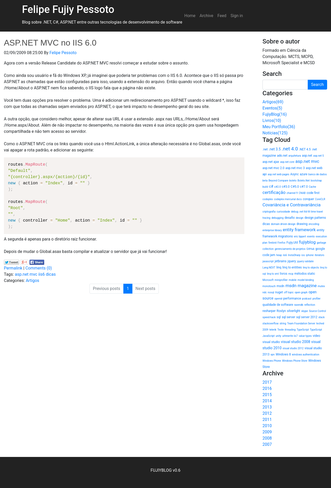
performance (292, 298)
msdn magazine (301, 285)
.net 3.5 (275, 149)
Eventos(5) (272, 108)
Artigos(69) (272, 101)
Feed (222, 15)
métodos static (305, 273)
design (300, 217)
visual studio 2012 (293, 348)
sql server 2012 (306, 317)
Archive (206, 15)
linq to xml (273, 273)
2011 (267, 419)
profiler (316, 298)
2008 (267, 438)
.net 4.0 (290, 149)
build (265, 186)
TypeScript (303, 329)
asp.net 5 (318, 155)
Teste (280, 329)
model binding (306, 280)
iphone (310, 255)
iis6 (41, 274)
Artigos (32, 280)
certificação (273, 192)
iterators (319, 255)
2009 (267, 431)
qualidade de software (277, 305)
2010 (267, 425)
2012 (267, 413)
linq (278, 267)
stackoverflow (270, 323)
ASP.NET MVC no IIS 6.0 (50, 42)
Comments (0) (38, 268)
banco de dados (318, 174)
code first (313, 193)
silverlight (293, 311)
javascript (268, 261)
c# (271, 186)
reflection (309, 304)
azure (303, 174)
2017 (267, 382)
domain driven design (283, 224)
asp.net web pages (278, 174)
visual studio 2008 (295, 342)
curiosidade (283, 211)
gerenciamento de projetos (290, 248)
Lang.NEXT (268, 267)
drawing (302, 224)
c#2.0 (277, 186)
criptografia (269, 211)
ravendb (298, 304)
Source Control (317, 311)
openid (278, 298)
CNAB (302, 193)
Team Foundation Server (301, 323)
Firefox (281, 242)
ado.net (282, 155)
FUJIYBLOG (161, 470)
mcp (291, 273)
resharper (269, 311)
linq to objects (311, 267)
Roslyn (281, 311)
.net (265, 149)
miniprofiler (281, 280)
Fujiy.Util (292, 242)
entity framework (299, 229)
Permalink (13, 268)
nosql (271, 292)
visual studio (271, 342)
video (316, 336)
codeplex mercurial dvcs (288, 199)
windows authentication (305, 354)
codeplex (267, 199)
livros (283, 273)
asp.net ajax (270, 162)
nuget (279, 292)
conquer (308, 199)
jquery (292, 261)
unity (278, 335)
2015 (267, 394)
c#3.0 (286, 186)
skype (304, 311)
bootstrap (316, 180)
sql (279, 317)
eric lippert (300, 236)
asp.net (307, 155)
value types (305, 335)
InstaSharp (294, 255)
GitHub (310, 248)
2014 (267, 400)
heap (279, 255)
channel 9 (292, 193)
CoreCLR (320, 199)
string (283, 323)
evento (311, 236)
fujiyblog (307, 242)
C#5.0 (295, 186)
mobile (292, 280)
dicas (51, 274)
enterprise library (272, 230)
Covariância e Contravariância (291, 204)
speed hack (269, 317)
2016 (267, 388)
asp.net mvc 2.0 (273, 168)
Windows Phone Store (294, 360)
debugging (278, 217)
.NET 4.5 (305, 149)
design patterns (315, 218)
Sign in (236, 15)
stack (321, 317)
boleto (293, 180)
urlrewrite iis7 (290, 335)
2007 (267, 444)
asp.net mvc (26, 274)
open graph (301, 292)
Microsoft (268, 280)
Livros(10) (271, 120)
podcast (306, 298)
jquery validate (305, 261)
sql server (288, 317)
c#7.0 (304, 186)
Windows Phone (271, 360)
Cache (312, 186)
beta (265, 180)
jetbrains (281, 261)
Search (317, 84)
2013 (267, 407)
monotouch (269, 286)
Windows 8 (283, 354)
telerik (272, 329)
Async (294, 174)
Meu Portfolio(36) (278, 126)
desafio (290, 218)
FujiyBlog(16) (274, 114)
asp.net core (287, 162)
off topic (289, 292)
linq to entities (292, 267)
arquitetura (294, 155)
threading (290, 329)
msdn (280, 286)
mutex (321, 286)
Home (189, 15)
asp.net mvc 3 (295, 168)
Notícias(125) (275, 132)
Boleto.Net (304, 180)
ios (303, 255)
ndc (264, 292)
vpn (272, 354)
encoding (314, 224)
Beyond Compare (278, 180)
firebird (272, 242)
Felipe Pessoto (63, 52)
